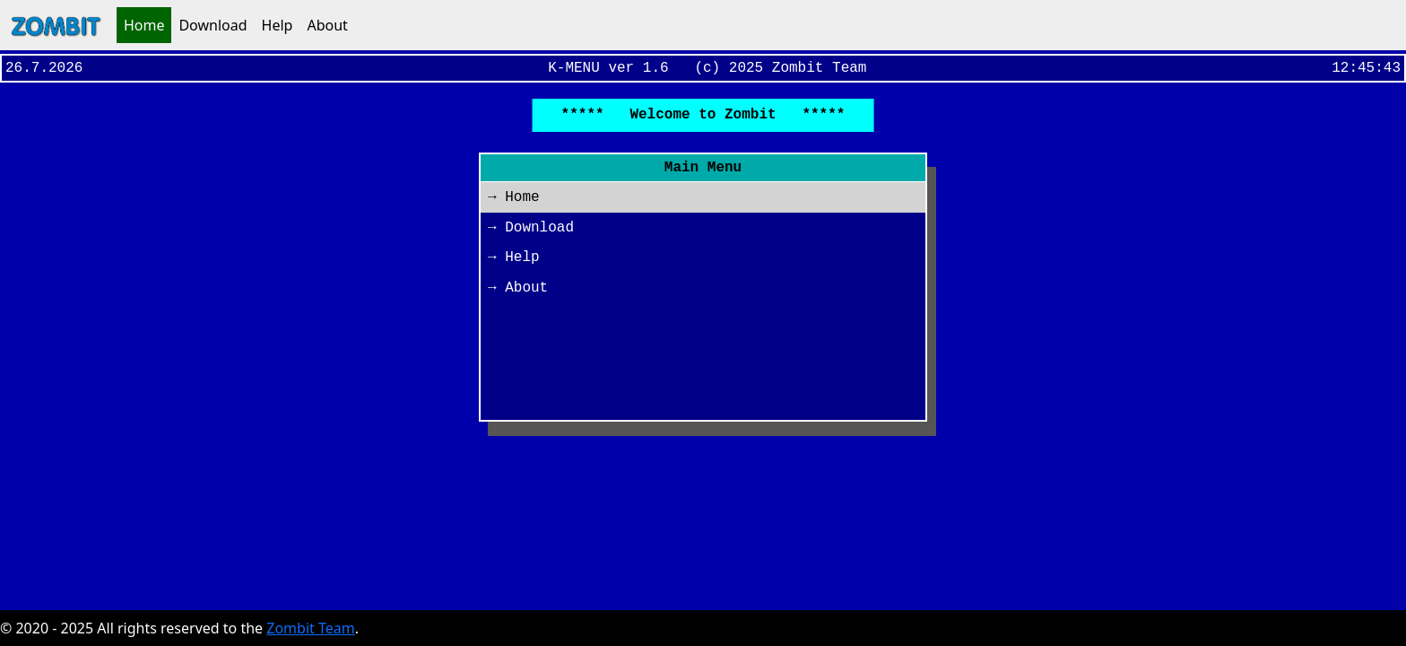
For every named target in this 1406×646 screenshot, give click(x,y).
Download (212, 25)
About (327, 25)
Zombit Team (310, 628)
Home (144, 25)
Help (277, 25)
